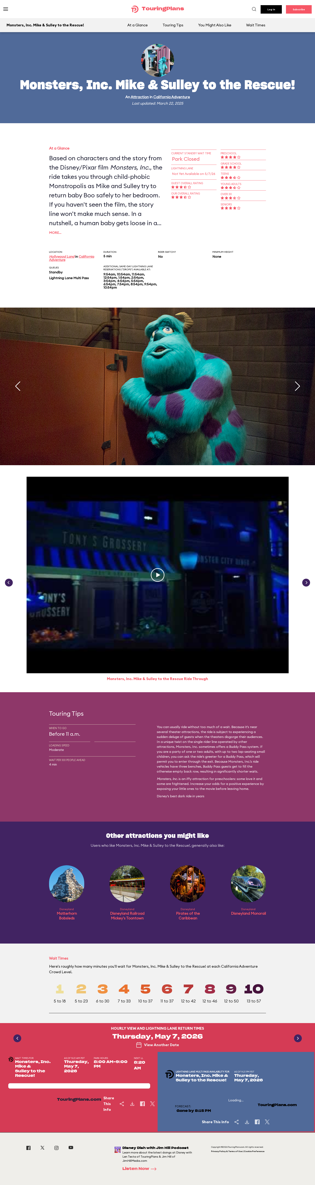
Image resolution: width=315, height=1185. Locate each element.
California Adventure (171, 97)
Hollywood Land (61, 256)
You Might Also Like (214, 25)
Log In (271, 9)
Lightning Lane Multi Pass (69, 278)
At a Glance (137, 25)
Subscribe (299, 9)
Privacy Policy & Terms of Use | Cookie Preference (238, 1151)
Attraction (140, 97)
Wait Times (255, 25)
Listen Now (140, 1169)
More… (55, 233)
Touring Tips (173, 25)
